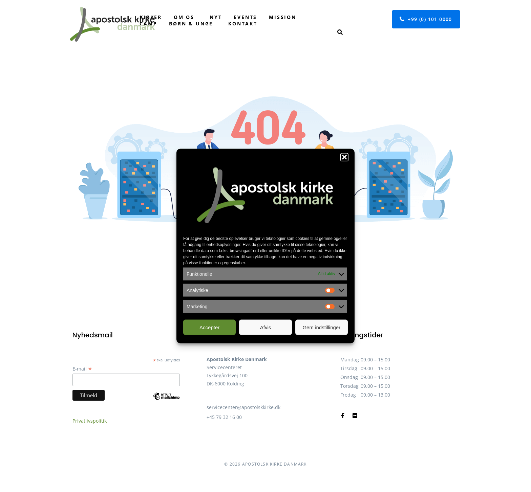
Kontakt (242, 23)
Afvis (265, 327)
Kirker (151, 17)
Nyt (216, 17)
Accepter (209, 327)
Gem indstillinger (321, 327)
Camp (148, 23)
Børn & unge (191, 23)
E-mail (82, 369)
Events (245, 17)
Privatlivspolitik (89, 421)
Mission (282, 17)
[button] (344, 157)
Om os (184, 17)
